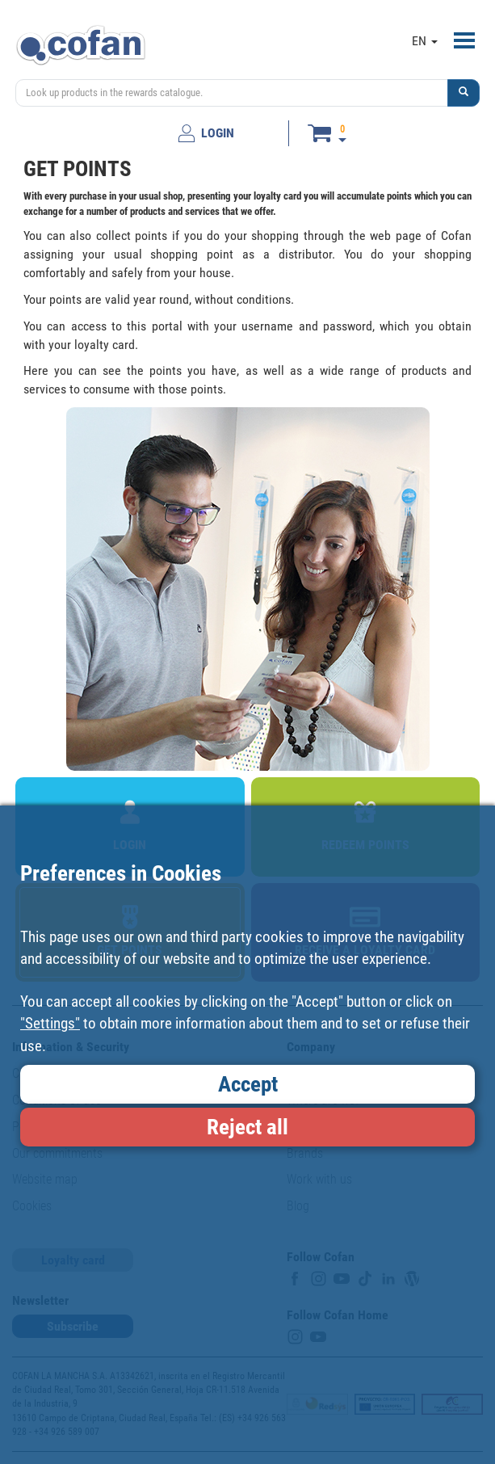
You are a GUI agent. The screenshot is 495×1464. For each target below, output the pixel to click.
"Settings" (50, 1023)
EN (425, 40)
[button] (463, 93)
